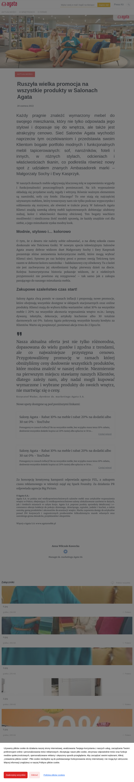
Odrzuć (34, 775)
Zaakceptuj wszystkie (15, 775)
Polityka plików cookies (54, 775)
